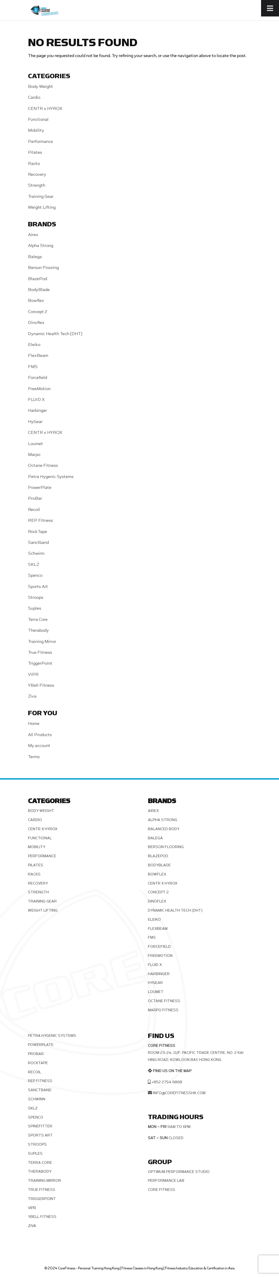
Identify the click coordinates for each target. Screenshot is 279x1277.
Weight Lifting (42, 207)
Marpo (34, 454)
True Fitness (40, 652)
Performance (40, 141)
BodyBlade (39, 289)
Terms (34, 756)
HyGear (35, 421)
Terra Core (38, 619)
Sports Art (38, 586)
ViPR (33, 674)
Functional (38, 119)
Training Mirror (42, 641)
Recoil (34, 509)
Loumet (35, 443)
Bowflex (36, 300)
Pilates (35, 152)
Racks (34, 163)
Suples (34, 608)
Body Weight (40, 86)
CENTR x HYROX (45, 108)
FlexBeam (38, 355)
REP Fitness (40, 520)
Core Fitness (161, 1190)
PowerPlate (39, 487)
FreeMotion (39, 388)
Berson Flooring (43, 267)
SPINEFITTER (40, 1126)
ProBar (35, 498)
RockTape (37, 531)
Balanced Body (163, 829)
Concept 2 (37, 311)
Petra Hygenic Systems (50, 476)
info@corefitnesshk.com (179, 1093)
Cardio (34, 97)
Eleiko (34, 344)
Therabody (38, 630)
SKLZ (33, 564)
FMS (33, 366)
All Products (40, 734)
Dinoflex (36, 322)
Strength (36, 185)
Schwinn (36, 553)
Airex (33, 234)
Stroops (35, 597)
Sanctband (38, 542)
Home (33, 723)
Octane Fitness (43, 465)
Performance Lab (166, 1181)
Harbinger (37, 410)
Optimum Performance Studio (179, 1172)
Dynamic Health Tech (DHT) (55, 333)
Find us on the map (172, 1071)
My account (39, 745)
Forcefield (37, 377)
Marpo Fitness (163, 1010)
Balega (35, 256)
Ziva (32, 696)
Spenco (35, 575)
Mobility (36, 130)
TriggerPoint (40, 663)
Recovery (37, 174)
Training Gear (41, 196)
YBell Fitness (41, 685)
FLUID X (36, 399)
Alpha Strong (40, 245)
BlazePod (37, 278)
